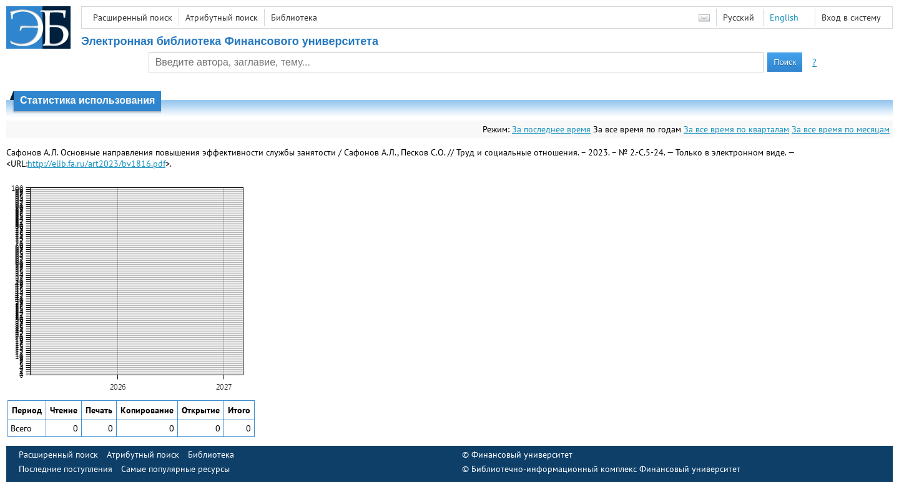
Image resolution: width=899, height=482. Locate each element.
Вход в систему (851, 17)
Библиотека (294, 17)
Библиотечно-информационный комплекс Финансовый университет (605, 469)
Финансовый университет (521, 454)
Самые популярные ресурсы (175, 469)
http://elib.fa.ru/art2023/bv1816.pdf (96, 163)
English (784, 17)
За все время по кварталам (736, 129)
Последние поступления (65, 469)
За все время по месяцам (841, 129)
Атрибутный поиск (221, 17)
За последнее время (551, 129)
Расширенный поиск (132, 17)
